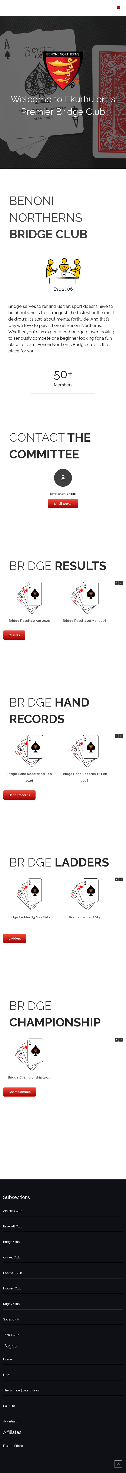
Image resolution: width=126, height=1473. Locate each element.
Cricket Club (11, 1257)
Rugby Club (11, 1304)
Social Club (11, 1319)
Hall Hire (9, 1406)
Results (14, 635)
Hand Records (19, 795)
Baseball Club (12, 1226)
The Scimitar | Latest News (21, 1390)
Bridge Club (11, 1242)
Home (7, 1359)
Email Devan (62, 503)
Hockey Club (12, 1288)
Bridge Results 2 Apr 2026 (29, 621)
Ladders (15, 938)
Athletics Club (12, 1211)
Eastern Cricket (13, 1446)
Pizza (6, 1375)
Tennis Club (11, 1335)
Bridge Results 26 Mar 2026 (84, 621)
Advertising (11, 1421)
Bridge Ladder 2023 (84, 917)
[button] (121, 583)
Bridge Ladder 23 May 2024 (29, 917)
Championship (20, 1092)
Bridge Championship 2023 (29, 1077)
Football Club (12, 1273)
